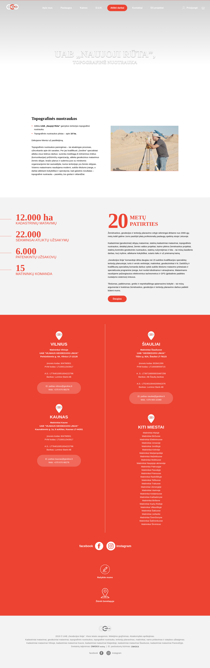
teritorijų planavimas (125, 639)
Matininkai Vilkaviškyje (151, 507)
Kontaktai (137, 8)
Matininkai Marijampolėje (151, 453)
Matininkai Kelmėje (151, 449)
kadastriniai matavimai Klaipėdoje (101, 643)
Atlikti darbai (117, 8)
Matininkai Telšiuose (151, 480)
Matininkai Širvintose (151, 524)
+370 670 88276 (61, 389)
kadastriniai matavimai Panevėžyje (166, 643)
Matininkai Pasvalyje (151, 470)
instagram (123, 546)
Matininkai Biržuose (151, 436)
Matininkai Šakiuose (151, 510)
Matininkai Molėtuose (151, 460)
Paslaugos (66, 8)
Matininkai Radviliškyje (151, 477)
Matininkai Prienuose (151, 473)
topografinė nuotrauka (104, 639)
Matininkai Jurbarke (151, 514)
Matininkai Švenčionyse (151, 517)
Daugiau (117, 299)
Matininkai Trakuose (151, 483)
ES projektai (157, 8)
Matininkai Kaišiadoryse (151, 497)
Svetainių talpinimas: (88, 646)
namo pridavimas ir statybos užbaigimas (165, 639)
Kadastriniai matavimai (36, 639)
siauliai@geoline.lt (156, 396)
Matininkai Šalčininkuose (151, 521)
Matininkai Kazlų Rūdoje (151, 504)
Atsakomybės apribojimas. (142, 636)
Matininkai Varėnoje (151, 490)
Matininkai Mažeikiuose (151, 456)
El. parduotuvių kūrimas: (123, 646)
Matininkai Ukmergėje (151, 487)
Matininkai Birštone (151, 500)
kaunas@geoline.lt (64, 459)
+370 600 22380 (153, 399)
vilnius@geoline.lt (64, 386)
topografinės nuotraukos (81, 639)
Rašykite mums (105, 572)
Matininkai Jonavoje (151, 443)
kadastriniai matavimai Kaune (70, 643)
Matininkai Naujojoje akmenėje (151, 463)
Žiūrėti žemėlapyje (105, 595)
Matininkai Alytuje (151, 433)
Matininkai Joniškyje (151, 446)
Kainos (83, 8)
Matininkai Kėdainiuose (151, 493)
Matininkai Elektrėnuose (151, 439)
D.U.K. (99, 8)
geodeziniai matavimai (58, 639)
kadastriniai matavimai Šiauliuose (133, 643)
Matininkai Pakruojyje (151, 466)
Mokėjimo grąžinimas (119, 636)
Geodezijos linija (76, 636)
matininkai (140, 639)
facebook (86, 546)
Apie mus (47, 8)
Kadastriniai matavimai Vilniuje (40, 643)
